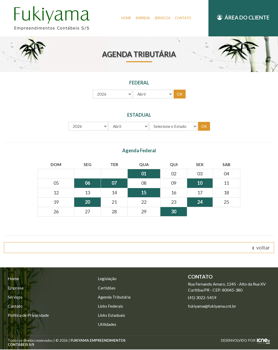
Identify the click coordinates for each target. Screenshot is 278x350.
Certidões (107, 288)
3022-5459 (202, 297)
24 (199, 202)
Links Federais (110, 306)
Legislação (107, 278)
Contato (15, 306)
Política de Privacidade (28, 315)
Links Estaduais (111, 315)
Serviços (15, 297)
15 (143, 193)
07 (114, 183)
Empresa (15, 288)
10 (199, 183)
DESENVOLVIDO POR (238, 341)
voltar (261, 248)
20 (87, 202)
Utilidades (107, 324)
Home (13, 278)
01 (143, 174)
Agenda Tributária (114, 297)
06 (87, 183)
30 (173, 212)
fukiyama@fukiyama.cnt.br (212, 306)
